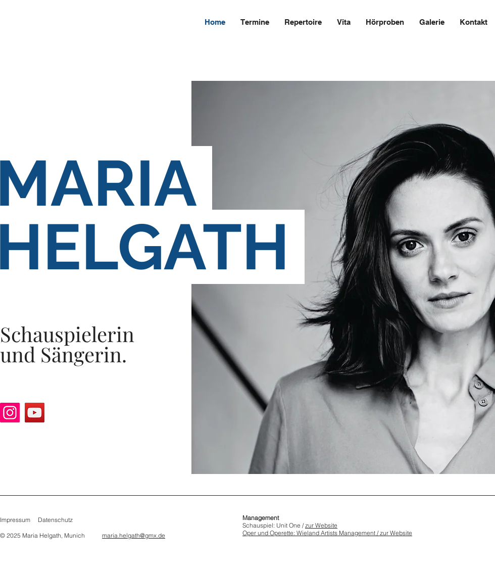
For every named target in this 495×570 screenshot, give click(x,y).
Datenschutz (55, 520)
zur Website (321, 525)
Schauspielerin (67, 333)
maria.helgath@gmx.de (133, 535)
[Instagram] (10, 412)
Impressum (15, 520)
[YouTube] (34, 412)
